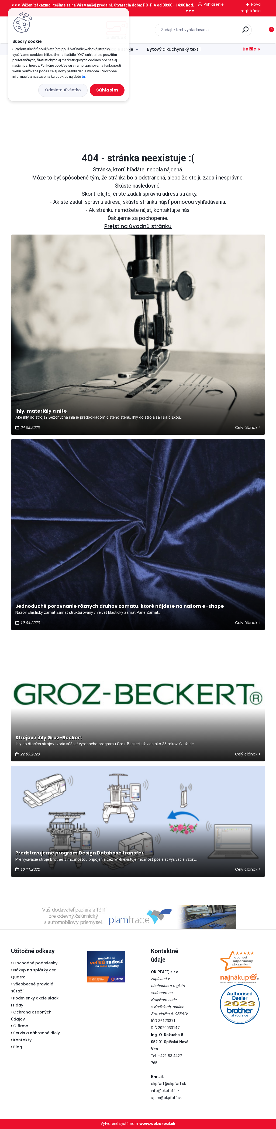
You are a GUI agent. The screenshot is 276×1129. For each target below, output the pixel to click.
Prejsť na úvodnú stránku (138, 226)
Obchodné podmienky (35, 963)
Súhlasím (107, 90)
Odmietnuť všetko (63, 90)
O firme (20, 1026)
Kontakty (22, 1040)
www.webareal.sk (157, 1123)
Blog (17, 1047)
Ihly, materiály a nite (41, 411)
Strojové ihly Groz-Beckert (48, 737)
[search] (209, 31)
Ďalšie (249, 49)
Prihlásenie (214, 4)
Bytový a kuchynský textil (174, 49)
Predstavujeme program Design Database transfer (79, 853)
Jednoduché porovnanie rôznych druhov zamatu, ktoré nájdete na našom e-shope (119, 606)
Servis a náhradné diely (36, 1033)
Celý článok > (248, 427)
